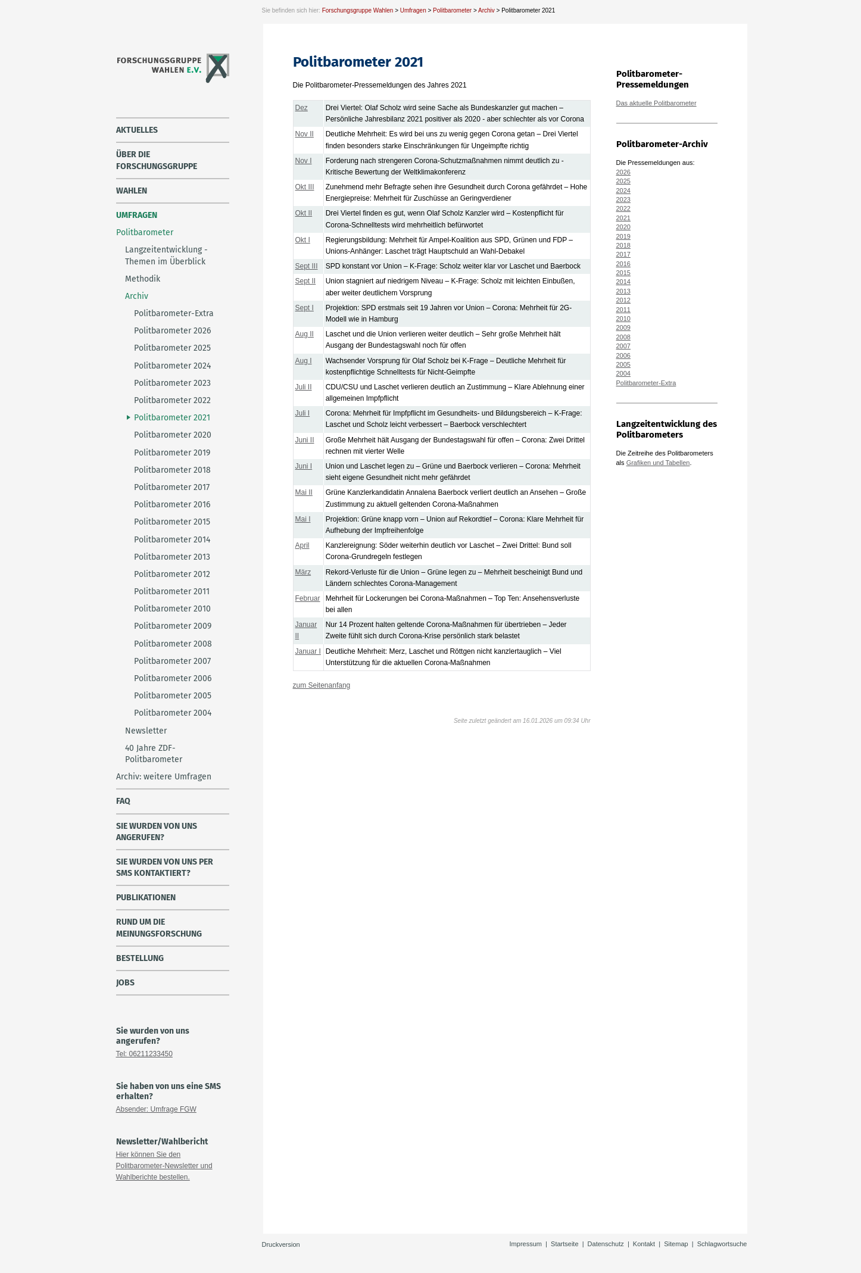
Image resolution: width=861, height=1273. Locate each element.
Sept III (306, 266)
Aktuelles (137, 130)
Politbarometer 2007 (172, 661)
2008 (623, 337)
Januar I (308, 651)
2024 (623, 190)
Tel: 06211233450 (144, 1054)
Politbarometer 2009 (172, 626)
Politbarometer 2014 (172, 540)
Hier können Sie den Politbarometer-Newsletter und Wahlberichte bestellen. (164, 1165)
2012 (623, 300)
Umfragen (413, 10)
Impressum (526, 1243)
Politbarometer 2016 (172, 505)
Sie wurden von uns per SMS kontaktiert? (164, 867)
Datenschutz (606, 1243)
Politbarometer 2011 (172, 591)
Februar (307, 598)
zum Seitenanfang (322, 685)
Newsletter (146, 731)
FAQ (123, 801)
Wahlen (131, 191)
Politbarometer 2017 (172, 487)
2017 (623, 254)
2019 (623, 236)
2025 (623, 181)
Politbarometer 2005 (172, 696)
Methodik (142, 279)
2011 (623, 309)
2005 (623, 364)
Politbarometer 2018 (172, 470)
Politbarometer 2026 (172, 331)
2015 (623, 272)
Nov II (304, 134)
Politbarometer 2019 (172, 453)
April (302, 545)
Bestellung (140, 958)
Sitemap (676, 1243)
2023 (623, 199)
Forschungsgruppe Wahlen (358, 10)
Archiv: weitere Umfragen (163, 777)
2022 (623, 208)
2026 (623, 172)
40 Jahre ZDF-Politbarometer (153, 754)
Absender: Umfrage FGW (156, 1109)
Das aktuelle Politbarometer (656, 103)
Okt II (304, 213)
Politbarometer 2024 (172, 366)
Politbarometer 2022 (172, 400)
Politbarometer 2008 (173, 644)
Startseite (564, 1243)
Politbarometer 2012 (172, 574)
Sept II (305, 281)
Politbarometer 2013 (172, 557)
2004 (623, 373)
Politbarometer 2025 (172, 348)
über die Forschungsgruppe (156, 160)
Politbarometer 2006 (172, 678)
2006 (623, 355)
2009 (623, 327)
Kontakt (644, 1243)
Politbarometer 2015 (172, 522)
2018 (623, 245)
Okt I (302, 240)
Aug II (304, 334)
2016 (623, 263)
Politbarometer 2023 (172, 383)
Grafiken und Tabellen (658, 462)
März (303, 572)
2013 (623, 291)
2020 (623, 226)
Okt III (304, 187)
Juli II (303, 387)
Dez (301, 108)
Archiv (486, 10)
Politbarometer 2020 (172, 435)
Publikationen (146, 898)
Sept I (304, 308)
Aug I (303, 361)
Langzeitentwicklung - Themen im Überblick (166, 255)
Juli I (302, 413)
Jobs (125, 983)
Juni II (304, 440)
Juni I (304, 466)
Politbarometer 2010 (172, 609)
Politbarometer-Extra (174, 313)
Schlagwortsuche (722, 1243)
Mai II (304, 492)
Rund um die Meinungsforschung (159, 927)
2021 (623, 217)
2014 (623, 281)
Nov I (303, 161)
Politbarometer (452, 10)
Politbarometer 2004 (172, 713)
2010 (623, 318)
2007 (623, 346)
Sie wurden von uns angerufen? (156, 832)
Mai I (303, 519)
